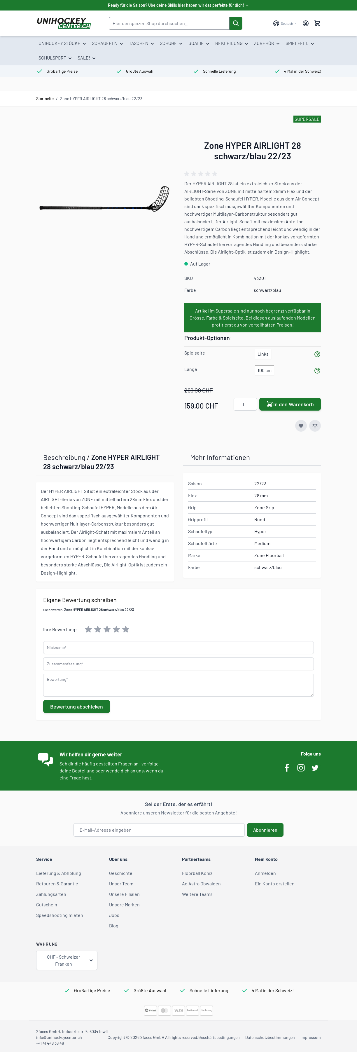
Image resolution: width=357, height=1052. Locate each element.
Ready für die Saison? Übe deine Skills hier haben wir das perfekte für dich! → (178, 5)
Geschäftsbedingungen (219, 1037)
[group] (201, 173)
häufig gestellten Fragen (107, 763)
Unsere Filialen (124, 894)
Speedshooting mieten (59, 915)
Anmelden (265, 873)
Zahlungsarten (51, 894)
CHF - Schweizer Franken (70, 960)
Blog (113, 925)
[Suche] (236, 23)
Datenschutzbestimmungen (270, 1037)
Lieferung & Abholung (58, 873)
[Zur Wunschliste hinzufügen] (301, 426)
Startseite (45, 98)
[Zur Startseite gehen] (63, 23)
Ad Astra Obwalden (201, 883)
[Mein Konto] (305, 23)
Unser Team (121, 883)
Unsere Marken (124, 904)
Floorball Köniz (197, 873)
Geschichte (120, 873)
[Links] (263, 352)
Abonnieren (265, 830)
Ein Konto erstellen (275, 883)
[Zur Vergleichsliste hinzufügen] (315, 426)
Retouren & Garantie (57, 883)
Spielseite (194, 352)
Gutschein (46, 904)
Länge (190, 369)
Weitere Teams (197, 894)
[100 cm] (264, 369)
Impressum (310, 1037)
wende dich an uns (125, 770)
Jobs (114, 915)
